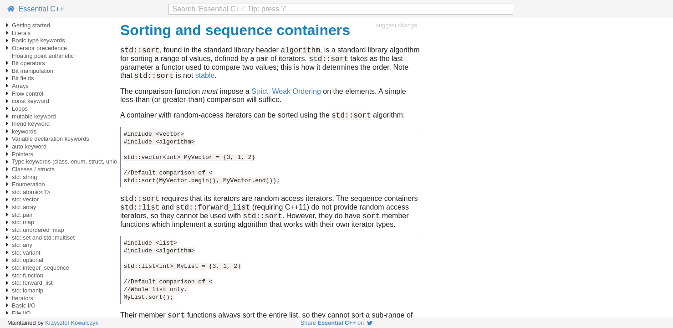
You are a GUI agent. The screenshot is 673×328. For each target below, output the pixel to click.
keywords (24, 131)
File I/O (21, 313)
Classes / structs (33, 169)
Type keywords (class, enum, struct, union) (67, 161)
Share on (337, 322)
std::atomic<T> (31, 192)
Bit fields (23, 78)
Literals (21, 33)
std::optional (27, 259)
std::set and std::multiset (43, 237)
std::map (23, 222)
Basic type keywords (38, 40)
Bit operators (28, 63)
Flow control (27, 93)
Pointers (22, 154)
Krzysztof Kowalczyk (71, 322)
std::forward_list (32, 282)
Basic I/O (24, 305)
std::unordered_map (38, 229)
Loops (20, 108)
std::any (22, 244)
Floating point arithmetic (43, 55)
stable (205, 79)
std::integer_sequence (40, 267)
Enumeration (28, 184)
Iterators (22, 298)
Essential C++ (35, 9)
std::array (24, 207)
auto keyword (29, 146)
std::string (24, 177)
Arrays (20, 85)
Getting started (31, 25)
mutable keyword (34, 116)
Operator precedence (39, 48)
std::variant (26, 252)
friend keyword (31, 123)
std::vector (25, 199)
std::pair (22, 214)
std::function (27, 275)
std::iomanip (27, 290)
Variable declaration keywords (50, 138)
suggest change (396, 25)
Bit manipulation (32, 70)
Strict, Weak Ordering (286, 95)
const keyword (30, 100)
